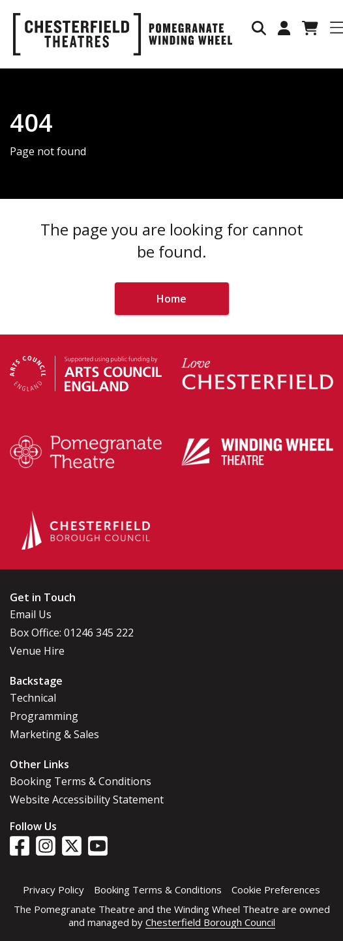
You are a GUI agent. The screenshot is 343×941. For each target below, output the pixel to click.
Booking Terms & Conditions (80, 781)
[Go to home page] (122, 34)
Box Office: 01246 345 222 (72, 632)
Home (171, 298)
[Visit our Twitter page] (72, 846)
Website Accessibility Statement (87, 799)
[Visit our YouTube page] (98, 846)
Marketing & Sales (54, 734)
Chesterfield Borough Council (210, 922)
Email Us (31, 614)
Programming (44, 716)
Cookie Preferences (275, 889)
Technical (33, 698)
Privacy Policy (53, 889)
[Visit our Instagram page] (45, 846)
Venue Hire (37, 651)
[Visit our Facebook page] (19, 846)
